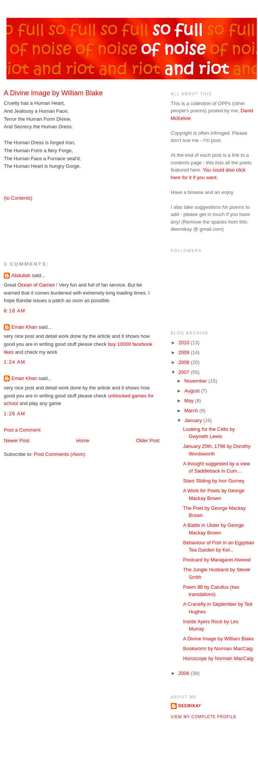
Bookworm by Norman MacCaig (218, 648)
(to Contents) (18, 198)
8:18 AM (14, 311)
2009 (184, 352)
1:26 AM (14, 413)
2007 (184, 372)
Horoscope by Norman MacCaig (218, 658)
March (192, 410)
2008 (184, 362)
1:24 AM (14, 362)
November (196, 381)
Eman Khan (24, 327)
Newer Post (16, 440)
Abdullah (21, 275)
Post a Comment (22, 430)
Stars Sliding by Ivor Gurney (213, 481)
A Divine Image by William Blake (218, 638)
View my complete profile (203, 717)
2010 (184, 342)
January (193, 420)
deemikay (189, 706)
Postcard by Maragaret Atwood (216, 560)
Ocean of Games (36, 285)
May (189, 400)
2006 (184, 673)
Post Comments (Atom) (59, 454)
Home (83, 440)
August (192, 391)
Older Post (147, 440)
